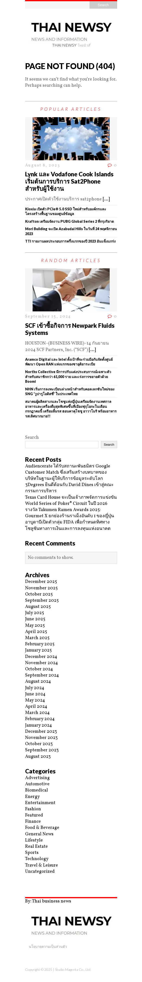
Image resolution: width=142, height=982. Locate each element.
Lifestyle (34, 840)
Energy (32, 797)
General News (39, 834)
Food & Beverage (42, 828)
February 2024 (40, 719)
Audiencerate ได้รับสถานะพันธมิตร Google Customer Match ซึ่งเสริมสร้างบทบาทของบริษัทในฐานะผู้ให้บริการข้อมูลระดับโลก (67, 472)
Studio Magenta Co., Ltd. (73, 969)
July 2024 (34, 688)
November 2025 (41, 588)
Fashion (33, 809)
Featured (34, 815)
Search (32, 438)
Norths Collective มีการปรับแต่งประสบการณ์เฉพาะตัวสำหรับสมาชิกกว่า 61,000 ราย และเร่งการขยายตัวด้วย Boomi (68, 376)
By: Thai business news (48, 901)
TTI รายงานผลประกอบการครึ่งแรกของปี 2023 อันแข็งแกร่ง (70, 241)
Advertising (37, 778)
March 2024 (37, 713)
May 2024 (35, 700)
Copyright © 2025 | (40, 969)
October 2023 (39, 744)
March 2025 (37, 638)
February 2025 (39, 644)
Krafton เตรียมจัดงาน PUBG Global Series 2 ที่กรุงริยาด (69, 221)
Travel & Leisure (41, 865)
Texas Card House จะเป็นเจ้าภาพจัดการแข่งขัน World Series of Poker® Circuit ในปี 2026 (71, 500)
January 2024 (38, 725)
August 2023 (38, 757)
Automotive (37, 784)
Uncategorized (40, 872)
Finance (33, 821)
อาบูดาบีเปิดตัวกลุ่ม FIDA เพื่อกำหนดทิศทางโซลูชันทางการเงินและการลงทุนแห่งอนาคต (68, 525)
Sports (32, 853)
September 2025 (42, 601)
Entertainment (40, 803)
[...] (106, 199)
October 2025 (39, 594)
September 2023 (42, 750)
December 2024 (41, 657)
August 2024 (38, 682)
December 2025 (41, 582)
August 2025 (38, 607)
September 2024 (42, 675)
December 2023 (41, 732)
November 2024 (41, 663)
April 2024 (36, 707)
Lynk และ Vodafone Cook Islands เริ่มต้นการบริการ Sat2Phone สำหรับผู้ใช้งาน (69, 181)
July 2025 (34, 613)
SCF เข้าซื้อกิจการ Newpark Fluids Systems (69, 329)
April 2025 (36, 632)
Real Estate (36, 847)
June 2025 (35, 619)
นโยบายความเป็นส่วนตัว (48, 946)
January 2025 (38, 650)
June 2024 (35, 694)
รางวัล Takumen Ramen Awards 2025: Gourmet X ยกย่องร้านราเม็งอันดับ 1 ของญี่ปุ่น (69, 513)
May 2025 (35, 626)
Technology (36, 859)
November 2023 (41, 738)
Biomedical (36, 790)
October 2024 (39, 669)
